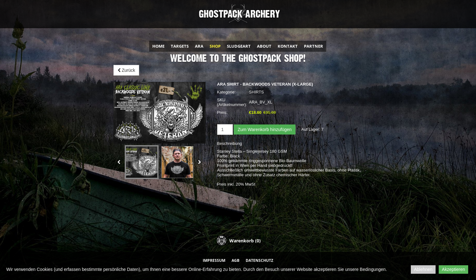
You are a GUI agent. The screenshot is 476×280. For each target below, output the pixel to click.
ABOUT (264, 46)
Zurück (126, 70)
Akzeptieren (453, 269)
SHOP (215, 46)
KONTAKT (288, 46)
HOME (158, 46)
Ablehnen (423, 269)
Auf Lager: (310, 129)
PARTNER (313, 46)
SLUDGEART (239, 46)
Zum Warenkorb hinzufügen (264, 129)
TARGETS (180, 46)
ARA (199, 46)
